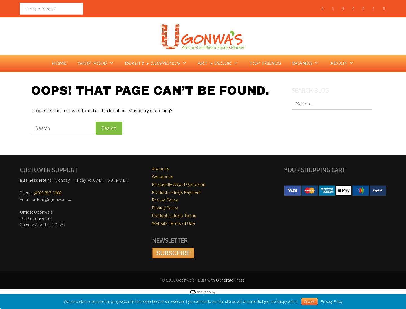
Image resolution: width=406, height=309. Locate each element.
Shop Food (99, 63)
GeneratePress (230, 280)
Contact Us (162, 176)
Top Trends (265, 63)
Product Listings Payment (176, 192)
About (344, 63)
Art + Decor (221, 63)
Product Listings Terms (174, 215)
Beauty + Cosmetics (158, 63)
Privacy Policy (165, 208)
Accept (309, 301)
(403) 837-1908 (47, 193)
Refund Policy (165, 200)
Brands (308, 63)
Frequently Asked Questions (178, 184)
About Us (160, 169)
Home (59, 63)
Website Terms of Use (173, 223)
